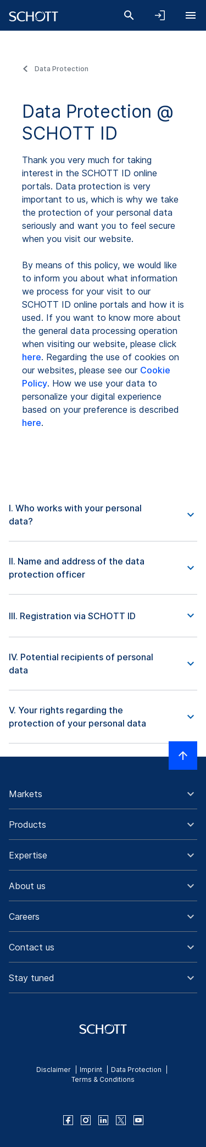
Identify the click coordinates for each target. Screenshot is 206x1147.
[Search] (129, 15)
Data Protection (61, 69)
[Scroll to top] (183, 755)
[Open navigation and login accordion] (159, 15)
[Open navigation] (190, 15)
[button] (103, 514)
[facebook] (68, 1120)
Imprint (91, 1069)
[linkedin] (103, 1120)
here (31, 356)
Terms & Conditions (103, 1079)
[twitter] (121, 1120)
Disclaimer (53, 1069)
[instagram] (86, 1120)
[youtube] (138, 1120)
